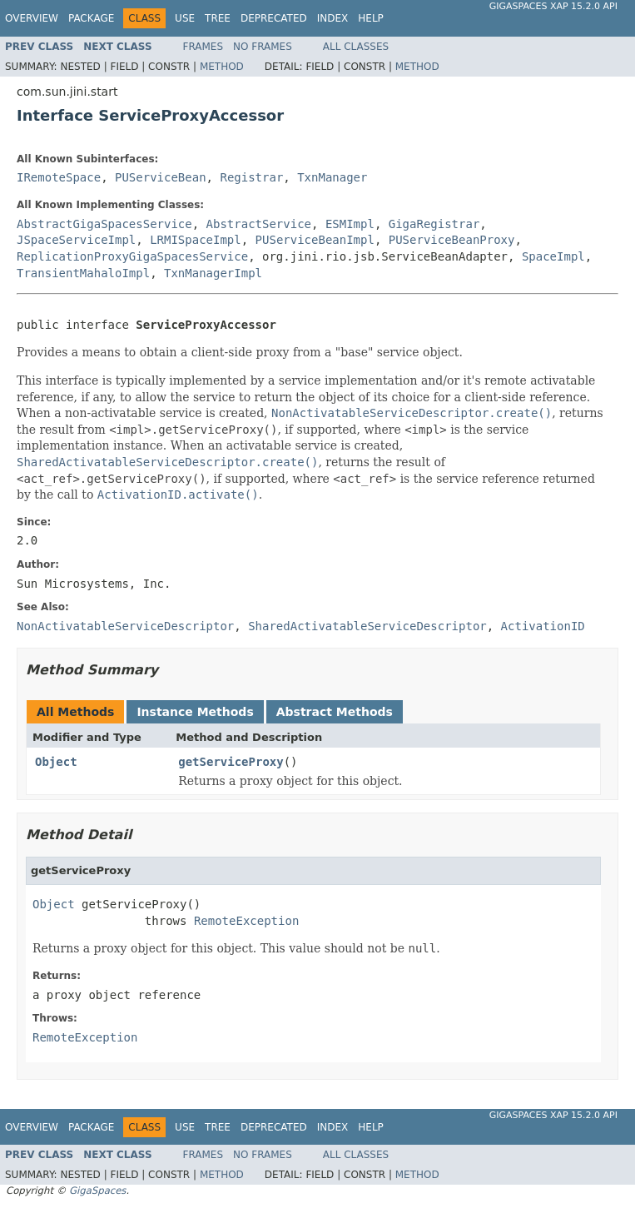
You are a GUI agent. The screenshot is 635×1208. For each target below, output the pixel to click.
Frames (203, 46)
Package (91, 18)
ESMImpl (350, 224)
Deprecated (274, 18)
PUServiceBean (160, 177)
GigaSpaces (97, 1190)
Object (56, 761)
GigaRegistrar (434, 224)
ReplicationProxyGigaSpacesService (132, 256)
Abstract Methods (334, 711)
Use (185, 18)
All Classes (356, 46)
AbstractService (258, 224)
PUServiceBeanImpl (315, 239)
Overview (31, 18)
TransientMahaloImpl (83, 273)
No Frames (262, 46)
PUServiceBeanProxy (452, 239)
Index (333, 18)
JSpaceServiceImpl (76, 239)
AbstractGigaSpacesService (104, 224)
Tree (218, 18)
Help (371, 18)
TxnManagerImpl (213, 273)
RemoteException (246, 920)
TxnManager (332, 177)
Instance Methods (194, 711)
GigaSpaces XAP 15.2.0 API (553, 6)
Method (222, 66)
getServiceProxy (230, 761)
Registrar (251, 177)
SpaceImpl (553, 256)
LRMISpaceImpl (195, 239)
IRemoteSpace (59, 177)
